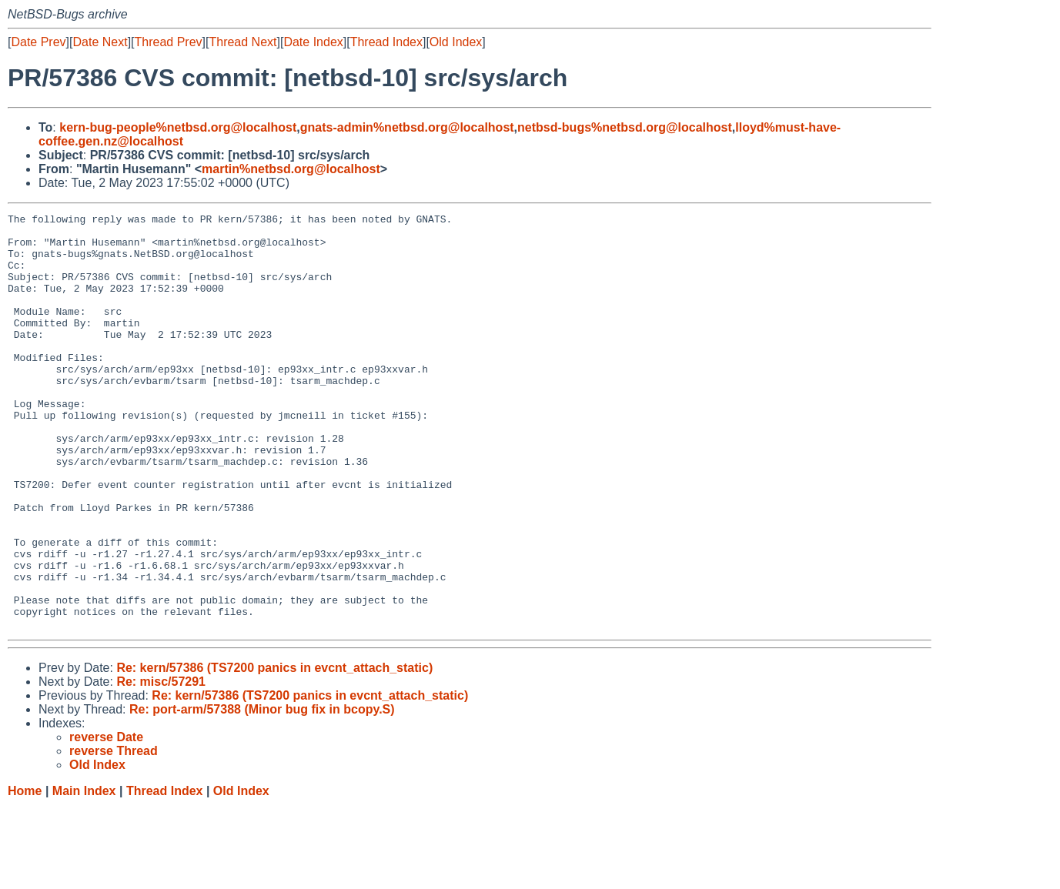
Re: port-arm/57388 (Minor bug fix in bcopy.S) (262, 792)
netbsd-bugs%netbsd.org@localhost (624, 127)
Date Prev (38, 41)
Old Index (456, 41)
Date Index (313, 41)
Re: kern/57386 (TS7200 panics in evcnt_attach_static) (274, 750)
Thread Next (242, 41)
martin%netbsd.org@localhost (291, 168)
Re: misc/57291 (161, 764)
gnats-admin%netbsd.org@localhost (407, 127)
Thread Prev (168, 41)
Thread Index (386, 41)
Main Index (84, 874)
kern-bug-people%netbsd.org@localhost (177, 127)
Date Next (99, 41)
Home (25, 874)
